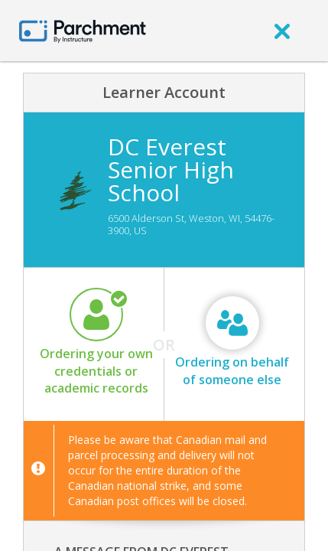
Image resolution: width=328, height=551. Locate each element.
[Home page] (82, 30)
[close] (282, 30)
